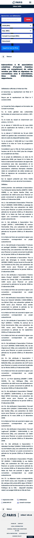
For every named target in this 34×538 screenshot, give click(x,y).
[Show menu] (31, 2)
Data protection (12, 533)
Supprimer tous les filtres (10, 48)
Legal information (17, 526)
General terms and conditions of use (17, 529)
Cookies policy (17, 536)
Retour (6, 57)
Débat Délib (26, 515)
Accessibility (23, 533)
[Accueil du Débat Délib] (13, 2)
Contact (20, 523)
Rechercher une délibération (10, 16)
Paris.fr (13, 523)
